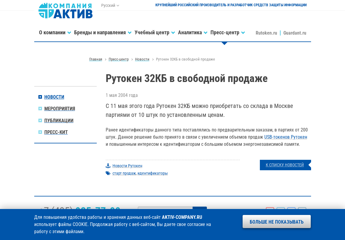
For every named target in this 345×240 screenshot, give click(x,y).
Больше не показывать (277, 222)
